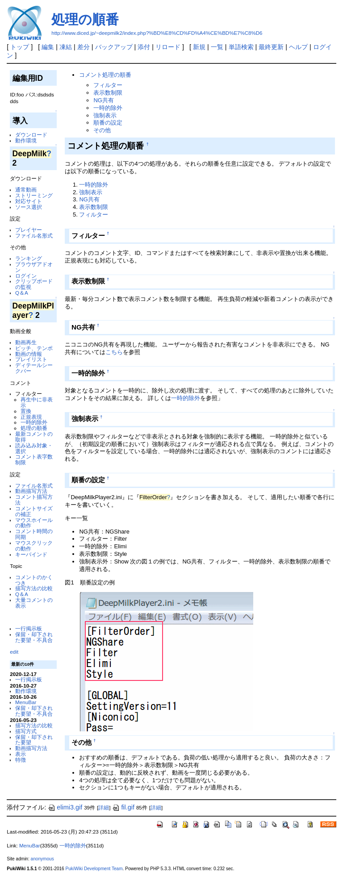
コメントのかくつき (34, 580)
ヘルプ (298, 46)
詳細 (103, 807)
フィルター (107, 85)
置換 (26, 411)
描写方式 (26, 731)
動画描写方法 (31, 491)
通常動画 (26, 189)
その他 (102, 130)
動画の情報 (28, 354)
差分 (83, 46)
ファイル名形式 (34, 235)
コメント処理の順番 (105, 74)
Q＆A (21, 293)
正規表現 (31, 417)
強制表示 (105, 115)
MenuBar (25, 702)
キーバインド (31, 554)
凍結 (65, 46)
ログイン (26, 276)
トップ (19, 46)
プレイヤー (28, 230)
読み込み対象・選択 (34, 448)
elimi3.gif (65, 807)
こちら (114, 352)
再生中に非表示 (37, 402)
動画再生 (26, 342)
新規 (199, 46)
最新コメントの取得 (34, 436)
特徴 (20, 760)
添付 (144, 46)
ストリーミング (34, 195)
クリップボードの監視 (34, 284)
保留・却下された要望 (34, 740)
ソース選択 (28, 207)
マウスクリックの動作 (34, 545)
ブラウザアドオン (34, 267)
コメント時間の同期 (34, 534)
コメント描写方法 (34, 499)
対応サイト (28, 201)
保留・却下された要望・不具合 (34, 637)
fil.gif (123, 807)
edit (14, 652)
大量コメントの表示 (34, 603)
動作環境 (26, 140)
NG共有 (103, 100)
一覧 (217, 46)
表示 (20, 754)
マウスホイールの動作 (34, 523)
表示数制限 (107, 92)
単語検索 (241, 46)
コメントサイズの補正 (34, 511)
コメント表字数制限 (34, 459)
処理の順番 (85, 19)
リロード (167, 46)
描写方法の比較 (34, 588)
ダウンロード (31, 135)
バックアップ (114, 46)
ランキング (28, 258)
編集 (48, 46)
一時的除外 (34, 422)
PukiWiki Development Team (94, 868)
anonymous (42, 858)
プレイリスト (31, 359)
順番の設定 (107, 122)
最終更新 (271, 46)
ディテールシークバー (34, 368)
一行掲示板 (28, 628)
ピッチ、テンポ (34, 348)
